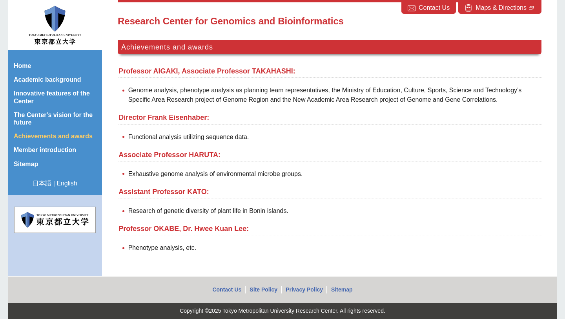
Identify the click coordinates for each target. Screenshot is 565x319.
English (66, 183)
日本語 (42, 183)
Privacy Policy (304, 289)
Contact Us (226, 289)
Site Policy (263, 289)
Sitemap (341, 289)
